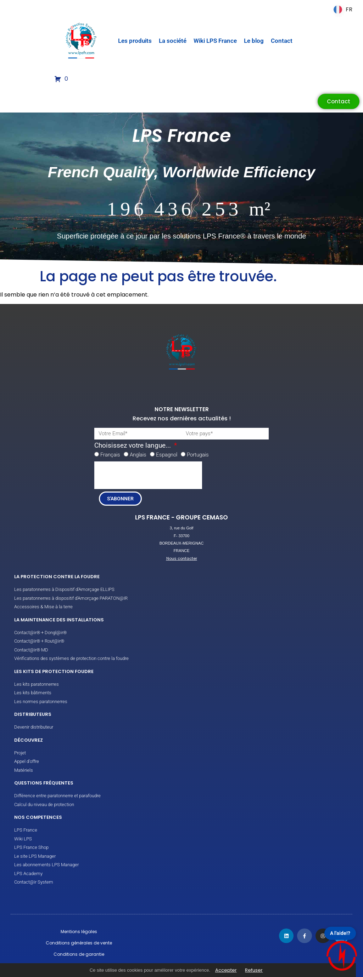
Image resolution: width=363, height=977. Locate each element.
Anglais (138, 455)
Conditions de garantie (79, 954)
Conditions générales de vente (79, 943)
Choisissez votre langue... (133, 445)
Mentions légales (79, 932)
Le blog (254, 40)
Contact (281, 40)
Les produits (135, 40)
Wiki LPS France (215, 40)
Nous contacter (181, 558)
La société (172, 40)
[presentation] (148, 475)
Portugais (198, 455)
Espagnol (166, 455)
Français (110, 455)
